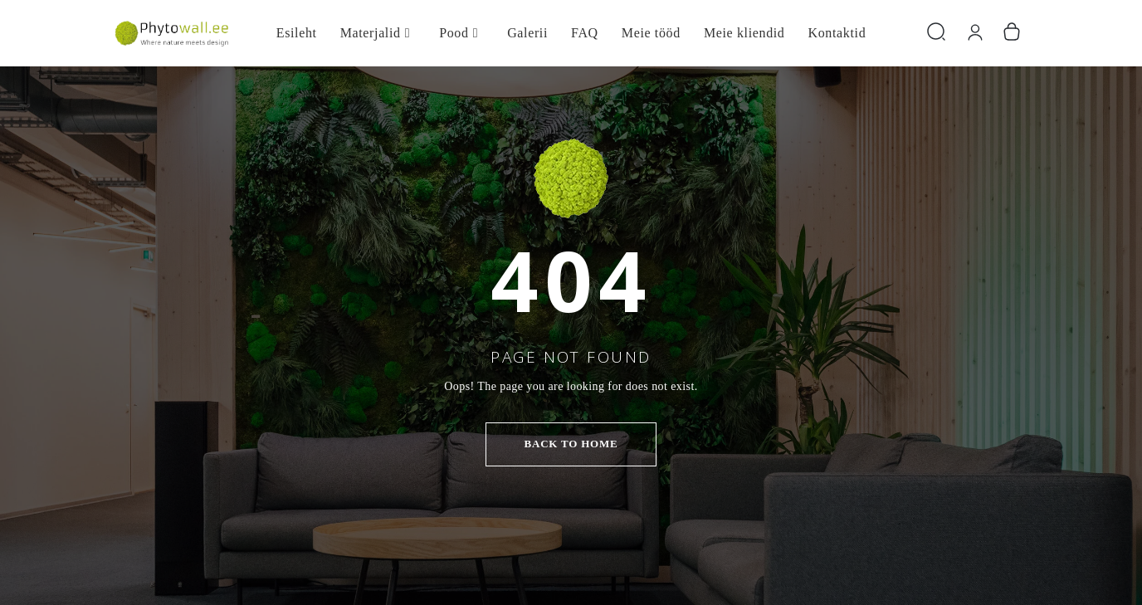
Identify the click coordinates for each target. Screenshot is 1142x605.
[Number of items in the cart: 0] (1011, 33)
